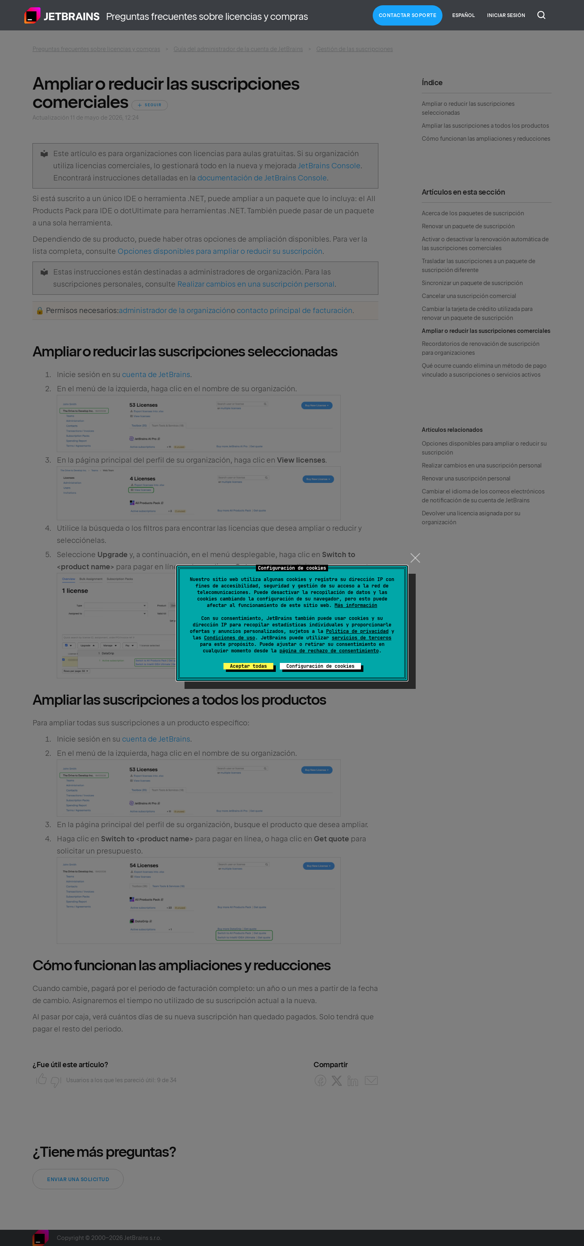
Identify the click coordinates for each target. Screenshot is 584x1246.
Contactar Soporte (408, 15)
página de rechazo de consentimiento (329, 651)
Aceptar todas (248, 666)
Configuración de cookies (320, 666)
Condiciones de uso (229, 638)
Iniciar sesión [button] (506, 15)
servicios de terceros (361, 638)
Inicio (62, 15)
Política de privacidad (357, 631)
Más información (356, 605)
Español (463, 15)
